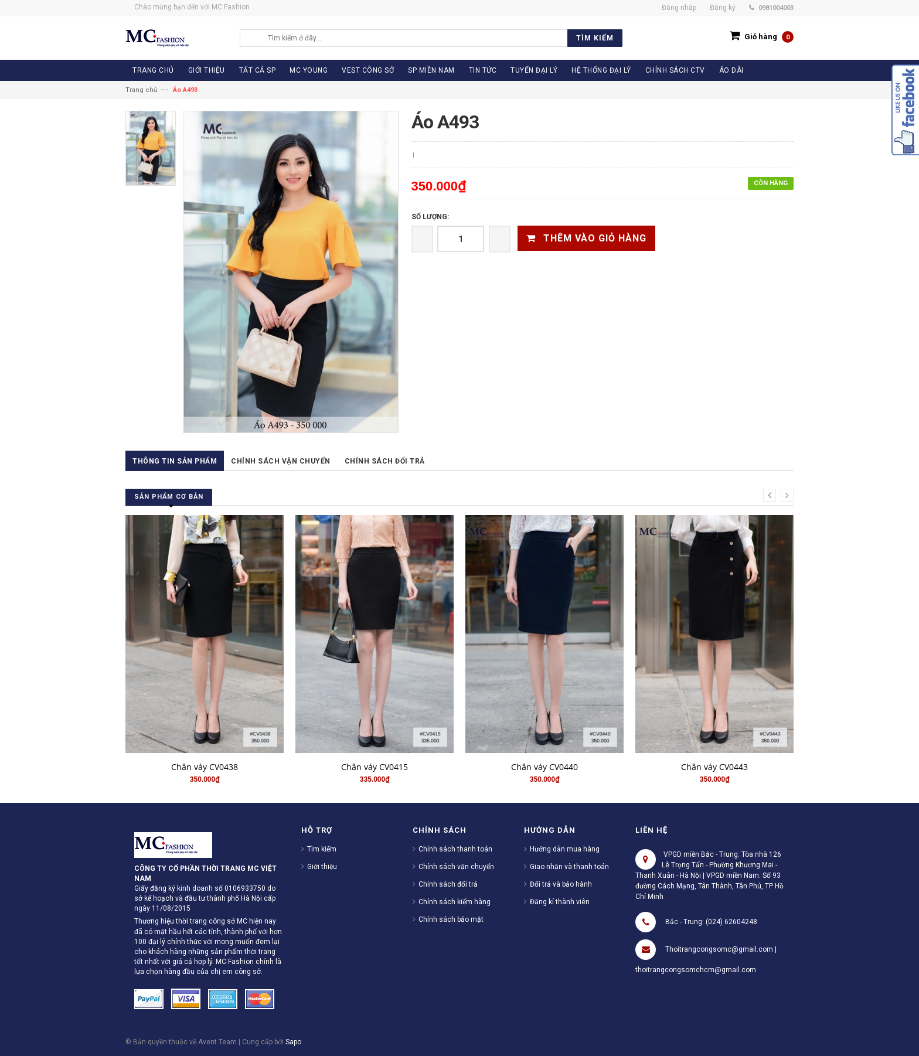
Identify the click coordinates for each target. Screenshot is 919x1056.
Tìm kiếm (321, 849)
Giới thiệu (322, 867)
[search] (442, 38)
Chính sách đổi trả (385, 461)
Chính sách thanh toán (455, 849)
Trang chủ (141, 90)
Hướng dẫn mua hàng (565, 849)
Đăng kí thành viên (560, 902)
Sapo (293, 1042)
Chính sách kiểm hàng (454, 902)
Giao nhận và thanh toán (569, 867)
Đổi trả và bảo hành (561, 884)
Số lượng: (430, 217)
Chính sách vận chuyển (281, 461)
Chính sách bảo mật (451, 919)
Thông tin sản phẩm (174, 461)
